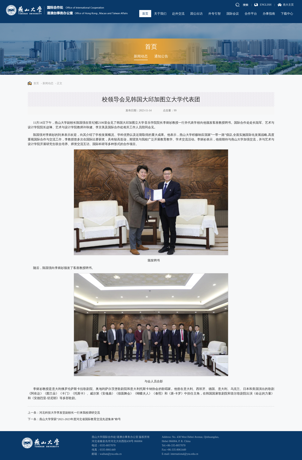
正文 (59, 83)
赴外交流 (178, 13)
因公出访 (196, 13)
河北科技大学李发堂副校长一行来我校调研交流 (69, 412)
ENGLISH (265, 4)
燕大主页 (288, 4)
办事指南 (269, 13)
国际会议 (232, 13)
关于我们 (160, 13)
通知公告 (161, 56)
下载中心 (287, 13)
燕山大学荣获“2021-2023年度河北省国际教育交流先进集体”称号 (80, 419)
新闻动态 (141, 56)
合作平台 (251, 13)
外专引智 (214, 13)
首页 (145, 13)
